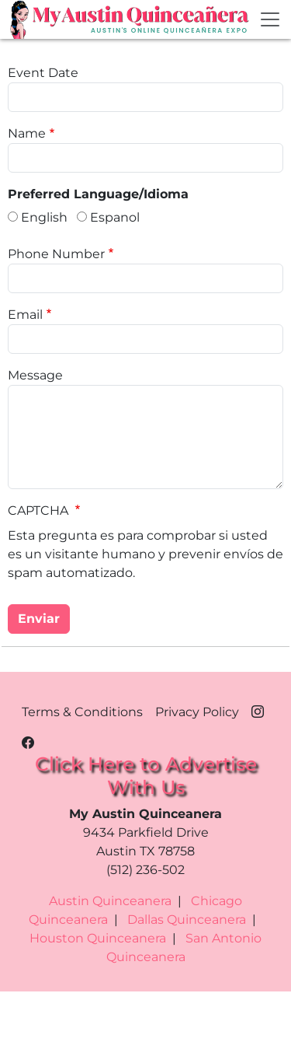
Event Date (43, 72)
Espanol (115, 217)
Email (25, 314)
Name (27, 133)
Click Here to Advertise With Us (146, 775)
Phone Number (56, 254)
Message (35, 375)
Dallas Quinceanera (186, 919)
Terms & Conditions (82, 712)
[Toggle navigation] (270, 19)
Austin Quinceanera (110, 900)
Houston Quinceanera (97, 938)
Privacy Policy (197, 712)
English (44, 217)
